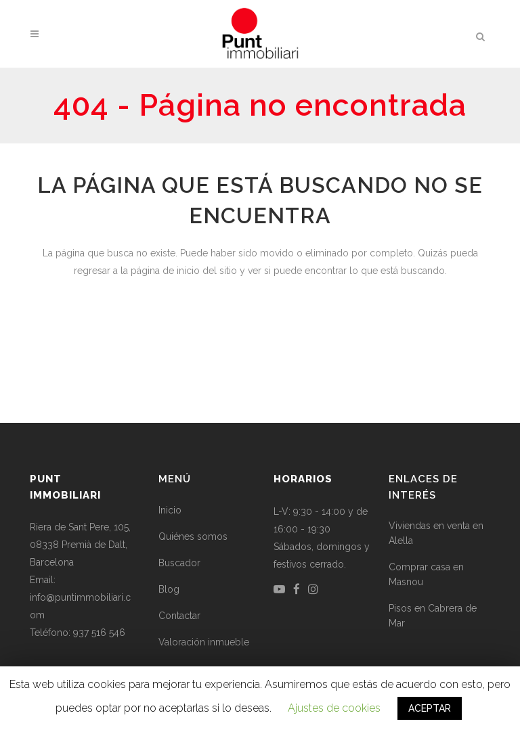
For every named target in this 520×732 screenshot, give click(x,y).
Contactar (179, 615)
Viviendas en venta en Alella (436, 533)
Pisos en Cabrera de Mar (433, 615)
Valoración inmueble (203, 642)
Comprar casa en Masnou (426, 574)
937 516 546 (99, 632)
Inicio (169, 510)
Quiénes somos (193, 536)
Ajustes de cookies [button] (334, 708)
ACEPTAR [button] (429, 708)
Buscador (179, 562)
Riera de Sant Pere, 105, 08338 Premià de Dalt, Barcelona (80, 545)
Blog (168, 589)
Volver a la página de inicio (260, 328)
